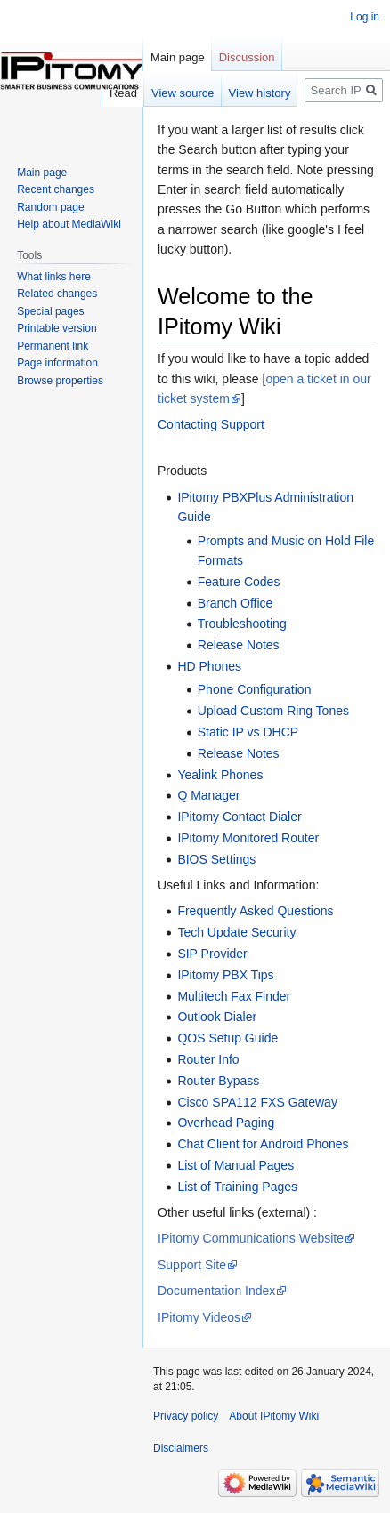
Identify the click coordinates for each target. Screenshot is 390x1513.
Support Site (192, 1265)
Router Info (208, 1059)
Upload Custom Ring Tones (273, 711)
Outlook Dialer (216, 1017)
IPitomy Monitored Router (248, 838)
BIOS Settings (216, 859)
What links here (54, 276)
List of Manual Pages (235, 1165)
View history (260, 93)
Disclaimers (180, 1448)
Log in (364, 17)
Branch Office (235, 603)
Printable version (56, 328)
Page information (57, 363)
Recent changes (55, 189)
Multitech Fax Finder (233, 996)
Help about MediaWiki (69, 224)
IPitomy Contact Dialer (239, 816)
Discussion (247, 57)
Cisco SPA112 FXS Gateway (257, 1102)
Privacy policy (185, 1416)
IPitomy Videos (199, 1317)
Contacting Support (211, 424)
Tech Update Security (236, 932)
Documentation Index (216, 1291)
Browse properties (60, 380)
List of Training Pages (237, 1186)
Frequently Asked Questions (255, 911)
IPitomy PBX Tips (225, 975)
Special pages (50, 311)
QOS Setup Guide (227, 1038)
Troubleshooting (242, 623)
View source (183, 93)
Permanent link (52, 346)
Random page (50, 207)
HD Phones (209, 666)
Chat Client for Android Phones (262, 1144)
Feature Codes (239, 582)
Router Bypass (218, 1081)
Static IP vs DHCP (248, 732)
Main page (177, 57)
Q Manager (208, 795)
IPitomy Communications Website (251, 1238)
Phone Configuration (255, 689)
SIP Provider (212, 953)
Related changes (57, 293)
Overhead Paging (225, 1122)
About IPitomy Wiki (274, 1416)
